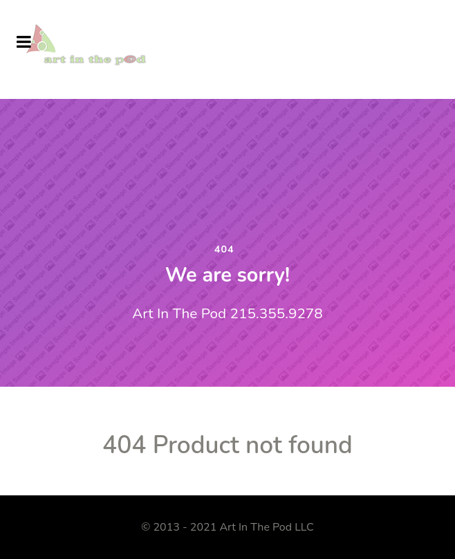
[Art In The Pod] (93, 48)
